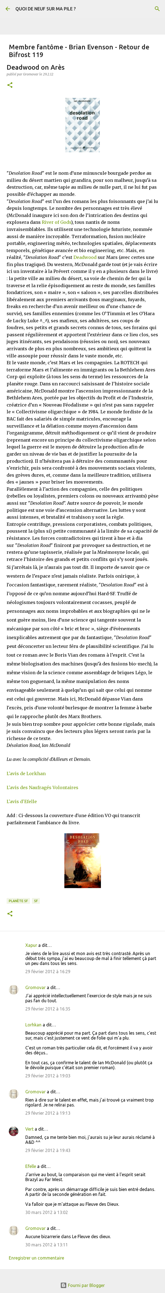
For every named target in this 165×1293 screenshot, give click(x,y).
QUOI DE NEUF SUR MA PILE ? (45, 8)
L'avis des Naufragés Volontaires (42, 787)
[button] (10, 85)
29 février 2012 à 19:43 (47, 1150)
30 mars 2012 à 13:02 (46, 1212)
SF (36, 901)
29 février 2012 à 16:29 (47, 971)
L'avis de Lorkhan (26, 773)
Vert (29, 1129)
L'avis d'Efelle (22, 801)
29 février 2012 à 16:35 (47, 1008)
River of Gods (56, 222)
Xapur (31, 945)
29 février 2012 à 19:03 (47, 1075)
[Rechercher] (157, 8)
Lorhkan (33, 1024)
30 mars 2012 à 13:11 (46, 1244)
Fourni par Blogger (82, 1285)
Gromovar (35, 987)
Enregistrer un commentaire (36, 1257)
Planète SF (18, 901)
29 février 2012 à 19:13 (47, 1113)
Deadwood (85, 257)
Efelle (30, 1166)
